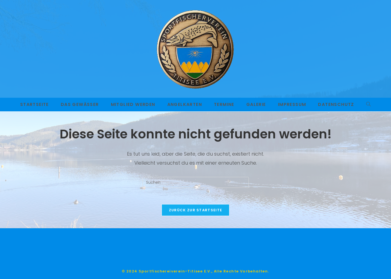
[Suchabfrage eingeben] (196, 182)
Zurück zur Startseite (195, 210)
